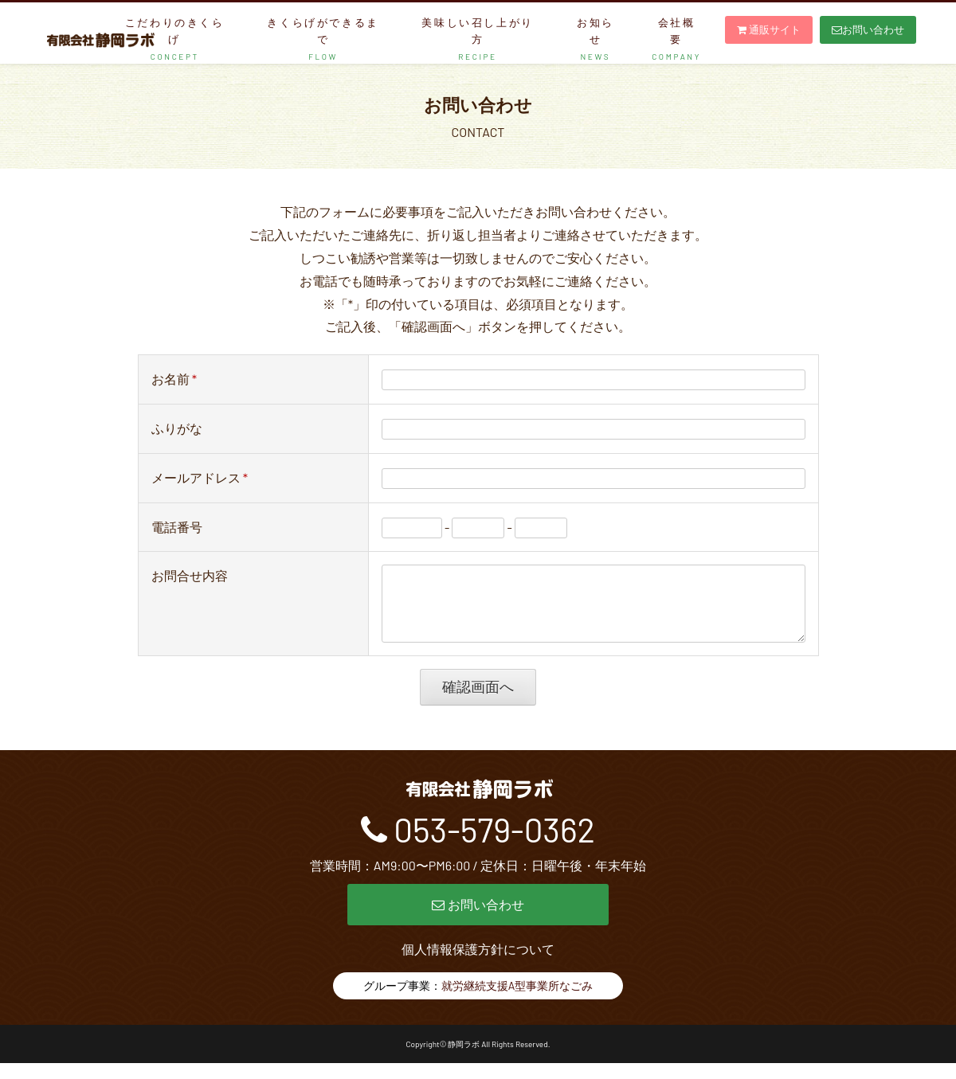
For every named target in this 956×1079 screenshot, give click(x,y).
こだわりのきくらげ (175, 38)
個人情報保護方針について (478, 964)
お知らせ (595, 38)
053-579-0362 (494, 845)
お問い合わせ (868, 29)
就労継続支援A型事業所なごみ (517, 1001)
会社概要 (676, 38)
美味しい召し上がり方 (477, 38)
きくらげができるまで (322, 38)
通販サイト (769, 29)
